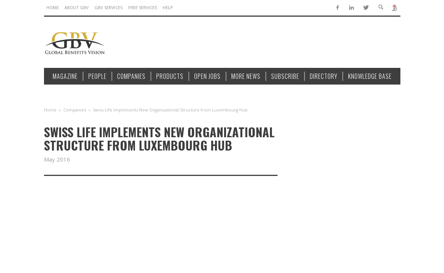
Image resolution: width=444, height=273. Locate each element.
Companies (74, 110)
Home (50, 110)
